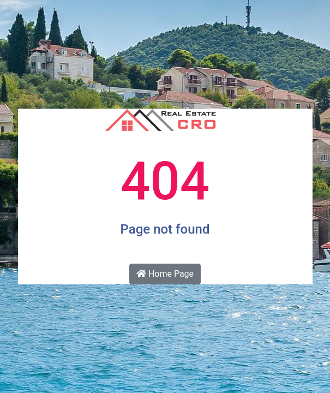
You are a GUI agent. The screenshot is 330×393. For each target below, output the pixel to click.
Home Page (165, 274)
